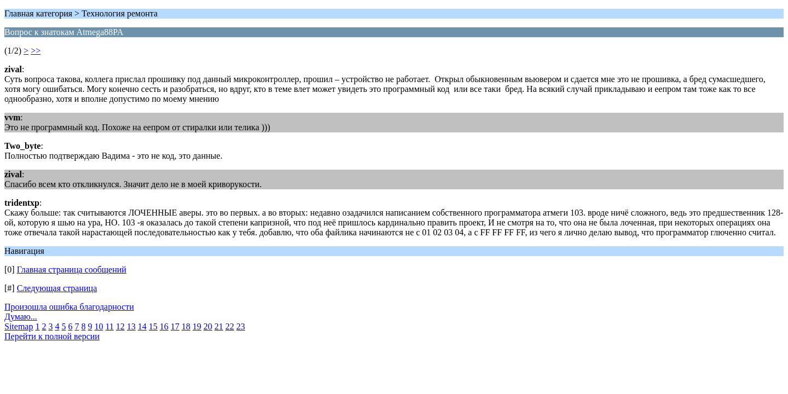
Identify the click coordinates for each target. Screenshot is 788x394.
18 (186, 326)
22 (229, 326)
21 (219, 326)
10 (98, 326)
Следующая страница (57, 288)
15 (153, 326)
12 (120, 326)
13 (131, 326)
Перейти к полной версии (52, 336)
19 (197, 326)
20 (208, 326)
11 (109, 326)
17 (175, 326)
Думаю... (20, 316)
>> (35, 50)
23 (240, 326)
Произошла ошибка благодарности (69, 306)
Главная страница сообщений (71, 269)
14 (142, 326)
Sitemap (18, 326)
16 (164, 326)
